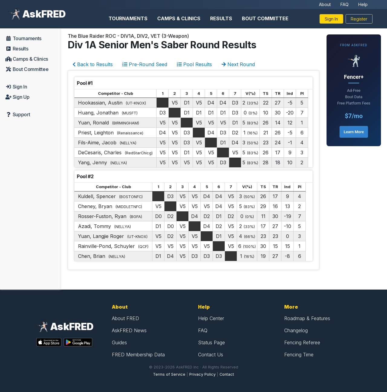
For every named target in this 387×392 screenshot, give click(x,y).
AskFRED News (129, 330)
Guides (119, 342)
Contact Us (210, 355)
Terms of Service (169, 374)
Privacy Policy (202, 374)
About (325, 4)
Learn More (354, 132)
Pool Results (194, 64)
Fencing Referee (302, 342)
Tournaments (128, 18)
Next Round (238, 64)
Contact (227, 374)
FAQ (344, 4)
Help (363, 4)
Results (221, 18)
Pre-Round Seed (144, 64)
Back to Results (93, 64)
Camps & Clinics (178, 18)
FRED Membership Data (138, 355)
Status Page (211, 342)
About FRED (125, 318)
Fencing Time (299, 355)
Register (359, 18)
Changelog (296, 330)
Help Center (211, 318)
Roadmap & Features (307, 318)
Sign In (331, 18)
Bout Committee (265, 18)
